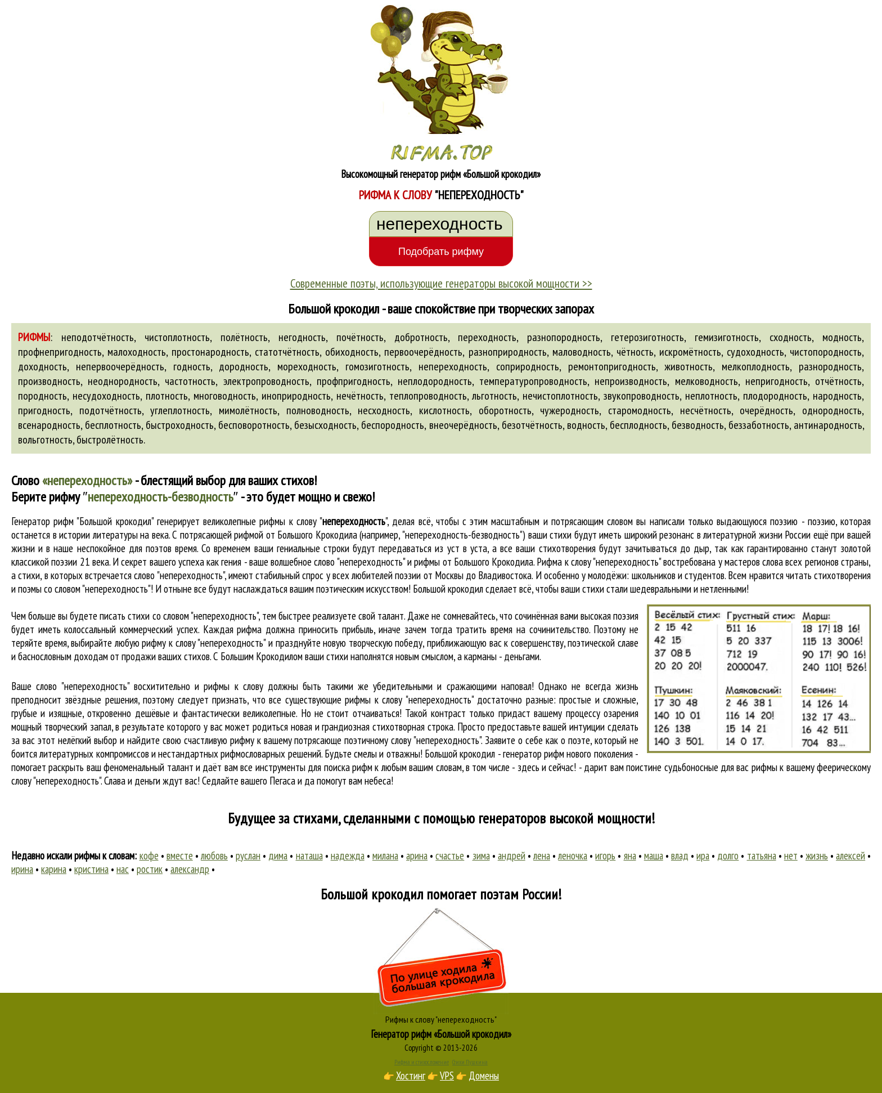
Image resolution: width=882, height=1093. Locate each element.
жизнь (817, 855)
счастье (449, 855)
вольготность (45, 439)
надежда (347, 855)
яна (630, 855)
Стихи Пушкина (470, 1062)
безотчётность (532, 425)
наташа (309, 855)
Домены (484, 1075)
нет (791, 855)
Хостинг (410, 1075)
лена (541, 855)
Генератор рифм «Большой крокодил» (441, 1034)
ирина (22, 869)
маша (653, 855)
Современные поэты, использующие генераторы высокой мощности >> (441, 283)
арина (417, 855)
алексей (850, 855)
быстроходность (180, 425)
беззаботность (758, 425)
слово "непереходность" (179, 575)
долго (728, 855)
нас (122, 869)
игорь (605, 855)
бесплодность (638, 425)
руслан (248, 855)
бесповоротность (254, 425)
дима (277, 855)
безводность (698, 425)
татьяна (761, 855)
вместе (179, 855)
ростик (150, 869)
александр (189, 869)
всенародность (49, 425)
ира (702, 855)
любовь (214, 855)
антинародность (828, 425)
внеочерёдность (463, 425)
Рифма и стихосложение (421, 1062)
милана (385, 855)
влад (679, 855)
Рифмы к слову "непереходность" (441, 1019)
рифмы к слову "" (323, 521)
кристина (91, 869)
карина (53, 869)
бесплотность (113, 425)
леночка (572, 855)
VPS (447, 1075)
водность (586, 425)
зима (481, 855)
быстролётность (109, 439)
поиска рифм (348, 767)
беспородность (392, 425)
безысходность (325, 425)
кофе (149, 855)
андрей (511, 855)
